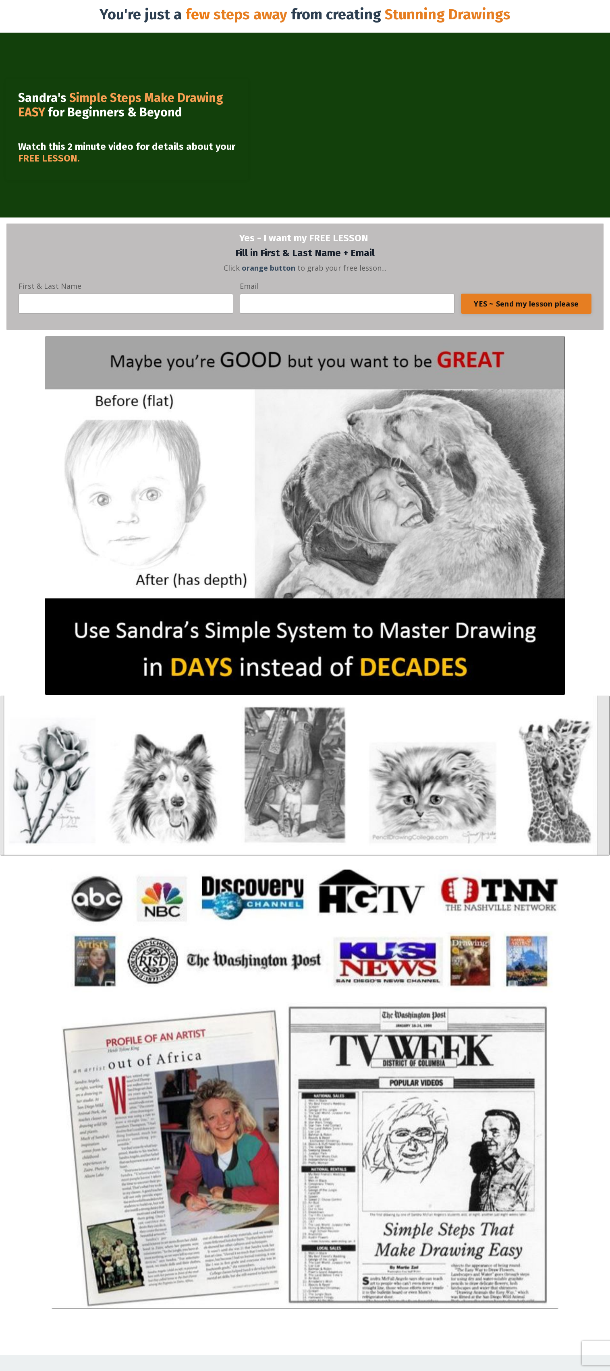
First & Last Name (50, 286)
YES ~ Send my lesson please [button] (526, 304)
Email (249, 286)
